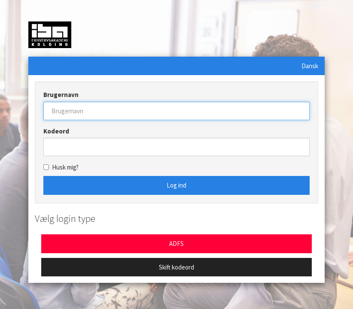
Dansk (309, 66)
